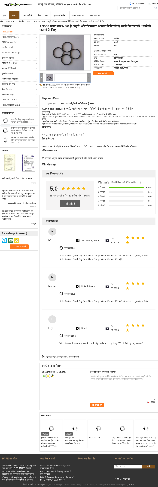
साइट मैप (126, 479)
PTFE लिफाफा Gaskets (11, 105)
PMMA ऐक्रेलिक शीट (9, 68)
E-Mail (118, 479)
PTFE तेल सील (18, 21)
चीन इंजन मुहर (40, 485)
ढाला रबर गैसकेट (8, 58)
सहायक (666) (70, 336)
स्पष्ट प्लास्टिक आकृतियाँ (10, 79)
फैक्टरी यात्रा (43, 15)
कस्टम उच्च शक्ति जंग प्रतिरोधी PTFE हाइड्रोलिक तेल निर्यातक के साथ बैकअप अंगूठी (18, 473)
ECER (131, 485)
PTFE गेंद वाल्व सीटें (9, 42)
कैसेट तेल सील (7, 89)
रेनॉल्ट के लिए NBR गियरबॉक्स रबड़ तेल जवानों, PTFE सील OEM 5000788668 (57, 478)
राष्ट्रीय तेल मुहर (51, 357)
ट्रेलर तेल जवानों (7, 74)
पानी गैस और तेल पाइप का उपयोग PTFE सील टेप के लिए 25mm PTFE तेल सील (23, 130)
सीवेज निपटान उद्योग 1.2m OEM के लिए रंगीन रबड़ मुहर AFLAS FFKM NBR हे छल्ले (19, 467)
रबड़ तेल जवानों (7, 47)
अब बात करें (95, 15)
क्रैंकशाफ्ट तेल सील (8, 84)
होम (4, 15)
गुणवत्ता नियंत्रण (60, 15)
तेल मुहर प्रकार (62, 357)
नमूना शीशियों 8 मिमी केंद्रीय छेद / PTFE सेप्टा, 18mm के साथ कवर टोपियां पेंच (121, 441)
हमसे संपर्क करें (78, 15)
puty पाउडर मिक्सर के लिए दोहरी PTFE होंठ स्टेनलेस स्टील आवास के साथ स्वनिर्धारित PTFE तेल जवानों (50, 443)
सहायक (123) (70, 248)
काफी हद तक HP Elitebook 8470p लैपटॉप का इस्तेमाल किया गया (74, 441)
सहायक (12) (69, 294)
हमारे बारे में (27, 15)
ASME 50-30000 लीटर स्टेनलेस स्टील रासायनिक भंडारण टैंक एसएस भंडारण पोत (23, 140)
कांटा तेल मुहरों (74, 357)
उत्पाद (14, 15)
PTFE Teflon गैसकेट (9, 63)
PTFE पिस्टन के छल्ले (9, 100)
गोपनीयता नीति (28, 485)
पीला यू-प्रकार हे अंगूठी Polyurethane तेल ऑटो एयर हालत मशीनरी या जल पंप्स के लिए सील (19, 478)
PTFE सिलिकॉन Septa (10, 37)
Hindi (154, 3)
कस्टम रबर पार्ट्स (8, 94)
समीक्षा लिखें (70, 203)
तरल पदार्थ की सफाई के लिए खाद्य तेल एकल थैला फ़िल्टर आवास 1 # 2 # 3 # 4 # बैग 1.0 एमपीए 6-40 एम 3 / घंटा (146, 443)
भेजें (148, 466)
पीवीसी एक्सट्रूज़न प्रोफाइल (11, 53)
